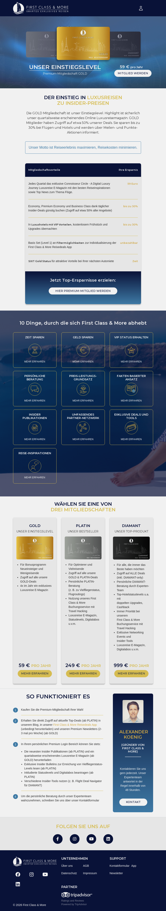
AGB (86, 865)
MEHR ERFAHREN (34, 361)
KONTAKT (133, 802)
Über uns (67, 865)
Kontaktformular (120, 865)
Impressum (90, 873)
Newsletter (116, 873)
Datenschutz (69, 873)
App (133, 865)
